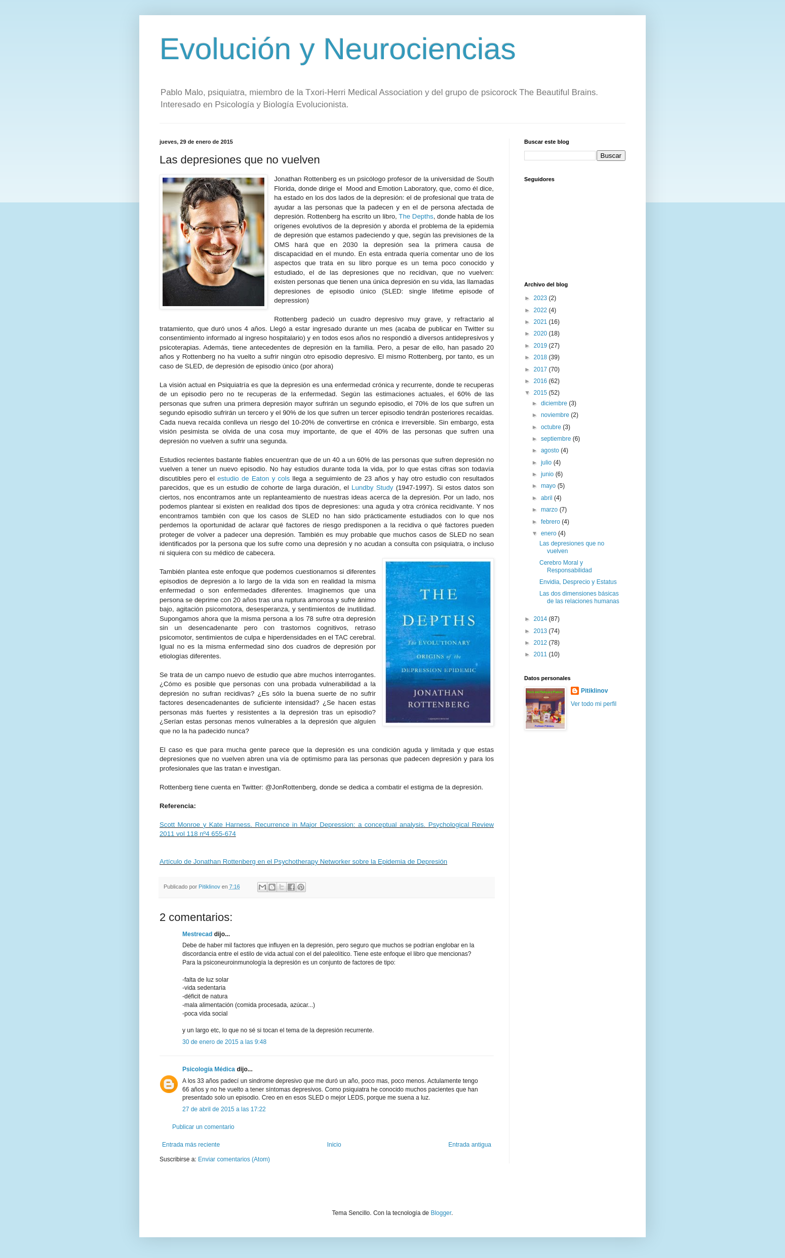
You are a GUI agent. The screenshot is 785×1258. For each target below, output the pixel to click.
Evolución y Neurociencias (338, 49)
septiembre (557, 438)
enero (549, 533)
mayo (549, 485)
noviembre (556, 414)
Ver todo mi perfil (593, 703)
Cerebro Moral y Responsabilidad (565, 566)
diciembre (555, 403)
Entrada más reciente (191, 1144)
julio (547, 462)
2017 (541, 369)
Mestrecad (197, 934)
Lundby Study (372, 487)
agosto (551, 450)
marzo (550, 509)
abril (547, 497)
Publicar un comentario (203, 1126)
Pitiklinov (594, 690)
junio (548, 474)
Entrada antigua (469, 1144)
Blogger (440, 1213)
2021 (541, 321)
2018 (541, 357)
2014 (541, 618)
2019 (541, 345)
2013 (541, 631)
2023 (541, 298)
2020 (541, 333)
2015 (541, 392)
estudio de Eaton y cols (253, 478)
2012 (541, 642)
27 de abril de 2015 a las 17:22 (224, 1109)
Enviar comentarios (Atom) (234, 1159)
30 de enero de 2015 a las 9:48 (224, 1041)
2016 (541, 381)
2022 (541, 310)
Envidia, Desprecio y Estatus (578, 581)
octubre (552, 427)
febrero (551, 521)
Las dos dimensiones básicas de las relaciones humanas (579, 597)
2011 (541, 654)
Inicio (334, 1144)
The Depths (416, 216)
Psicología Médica (208, 1069)
